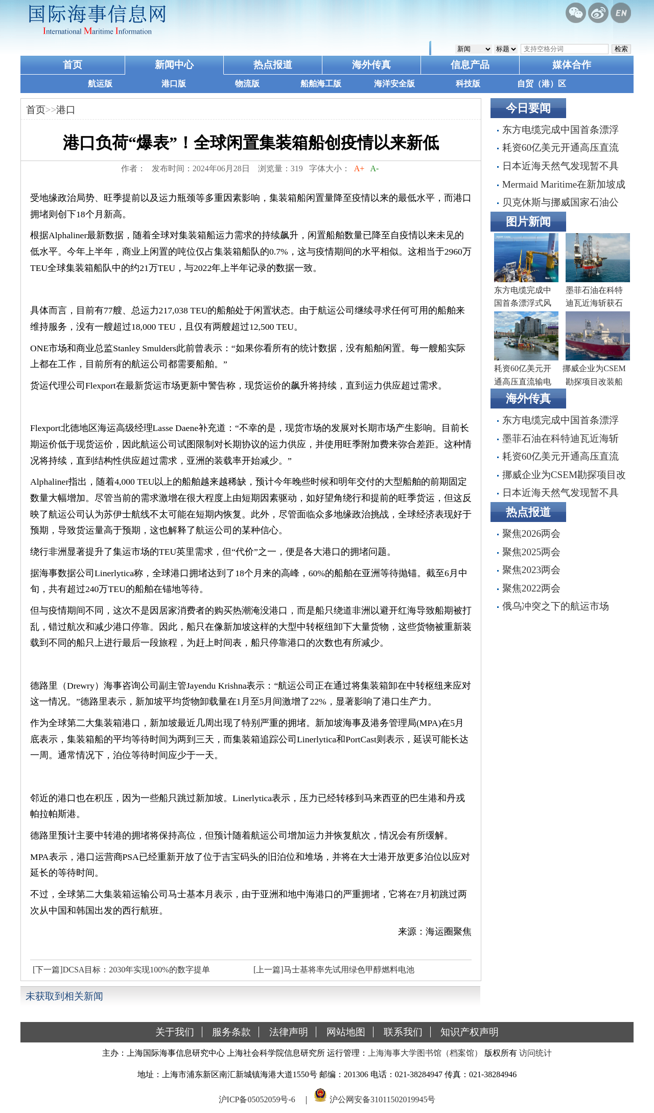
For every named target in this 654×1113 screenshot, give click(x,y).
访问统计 (535, 1053)
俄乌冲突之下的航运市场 (555, 606)
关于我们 (174, 1032)
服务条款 (231, 1032)
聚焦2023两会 (531, 569)
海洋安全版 (394, 83)
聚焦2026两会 (531, 533)
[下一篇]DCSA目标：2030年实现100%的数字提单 (121, 969)
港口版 (173, 83)
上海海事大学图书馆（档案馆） (425, 1053)
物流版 (247, 83)
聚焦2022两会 (531, 588)
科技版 (468, 83)
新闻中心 (174, 64)
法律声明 (288, 1032)
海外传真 (371, 64)
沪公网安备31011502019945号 (382, 1099)
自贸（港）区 (541, 83)
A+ (359, 168)
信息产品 (470, 64)
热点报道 (272, 64)
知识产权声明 (469, 1032)
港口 (66, 109)
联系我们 (403, 1032)
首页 (72, 64)
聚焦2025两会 (531, 552)
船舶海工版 (320, 83)
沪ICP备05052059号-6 (257, 1099)
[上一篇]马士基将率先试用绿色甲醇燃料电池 (333, 969)
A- (374, 168)
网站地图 (345, 1032)
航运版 (100, 83)
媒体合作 (571, 64)
